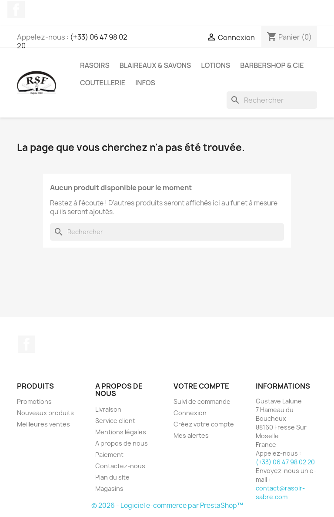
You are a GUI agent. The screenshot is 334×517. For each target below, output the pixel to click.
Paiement (109, 454)
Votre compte (201, 386)
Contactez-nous (120, 466)
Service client (115, 420)
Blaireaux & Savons (155, 65)
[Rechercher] (272, 100)
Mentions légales (120, 432)
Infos (145, 82)
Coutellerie (102, 82)
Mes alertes (191, 435)
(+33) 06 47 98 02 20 (72, 41)
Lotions (215, 65)
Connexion (190, 413)
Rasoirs (95, 65)
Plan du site (112, 477)
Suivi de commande (202, 401)
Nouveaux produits (45, 413)
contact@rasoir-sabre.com (280, 492)
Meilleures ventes (43, 424)
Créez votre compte (204, 424)
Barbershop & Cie (272, 65)
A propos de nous (121, 443)
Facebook (16, 9)
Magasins (109, 488)
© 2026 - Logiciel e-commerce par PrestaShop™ (167, 505)
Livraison (108, 409)
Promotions (34, 401)
